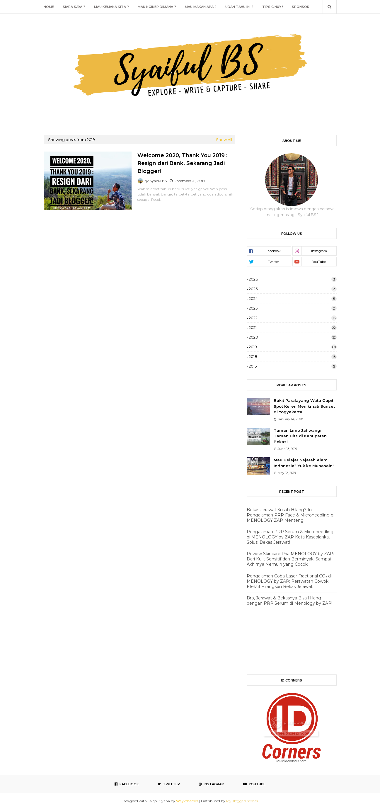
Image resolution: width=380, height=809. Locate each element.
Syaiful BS (158, 181)
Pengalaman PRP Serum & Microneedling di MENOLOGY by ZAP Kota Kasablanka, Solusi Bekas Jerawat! (290, 537)
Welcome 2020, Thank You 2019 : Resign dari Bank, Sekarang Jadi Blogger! (182, 163)
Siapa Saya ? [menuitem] (74, 7)
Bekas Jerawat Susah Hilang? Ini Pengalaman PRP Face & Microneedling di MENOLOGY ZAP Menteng (290, 515)
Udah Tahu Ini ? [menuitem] (239, 7)
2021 (293, 327)
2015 (293, 366)
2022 (293, 317)
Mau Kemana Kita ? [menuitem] (111, 7)
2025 (293, 288)
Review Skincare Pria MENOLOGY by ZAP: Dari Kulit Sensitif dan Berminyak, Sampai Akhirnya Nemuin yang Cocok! (290, 559)
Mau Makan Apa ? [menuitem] (201, 7)
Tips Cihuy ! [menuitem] (272, 7)
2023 (293, 308)
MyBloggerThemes (242, 801)
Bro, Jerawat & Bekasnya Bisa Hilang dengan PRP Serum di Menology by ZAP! (289, 600)
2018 (293, 356)
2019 (293, 346)
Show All (224, 139)
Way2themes (187, 801)
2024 (293, 298)
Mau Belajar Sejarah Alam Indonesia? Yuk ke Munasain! (304, 463)
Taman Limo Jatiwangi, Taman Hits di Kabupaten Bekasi (300, 436)
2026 (293, 279)
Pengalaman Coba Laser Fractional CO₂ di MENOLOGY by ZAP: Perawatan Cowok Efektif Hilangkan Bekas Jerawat (289, 581)
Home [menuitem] (49, 7)
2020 (293, 337)
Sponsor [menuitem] (300, 7)
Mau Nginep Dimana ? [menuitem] (157, 7)
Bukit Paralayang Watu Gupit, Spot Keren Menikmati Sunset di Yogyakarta (304, 406)
